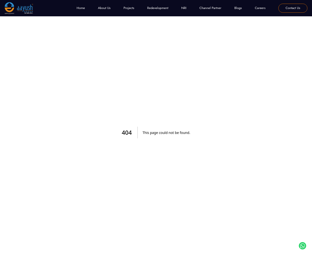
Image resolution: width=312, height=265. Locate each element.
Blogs (238, 8)
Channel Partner (210, 8)
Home (81, 8)
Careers (260, 8)
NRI (183, 8)
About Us (104, 8)
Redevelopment (157, 8)
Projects (129, 8)
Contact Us (292, 8)
